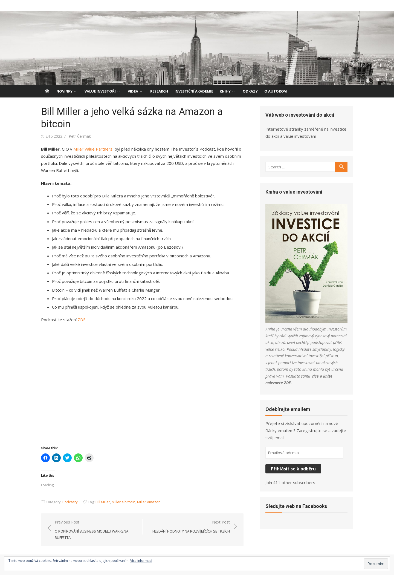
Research (159, 91)
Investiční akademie (194, 91)
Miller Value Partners (92, 149)
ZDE (82, 319)
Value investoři (100, 91)
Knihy (225, 91)
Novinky (64, 91)
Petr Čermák (80, 136)
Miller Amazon (149, 501)
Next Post (191, 526)
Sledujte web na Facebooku (296, 506)
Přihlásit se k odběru (293, 469)
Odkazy (250, 91)
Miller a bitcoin (123, 501)
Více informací (141, 560)
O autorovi (275, 91)
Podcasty (70, 501)
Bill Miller (102, 501)
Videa (133, 91)
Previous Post (96, 530)
